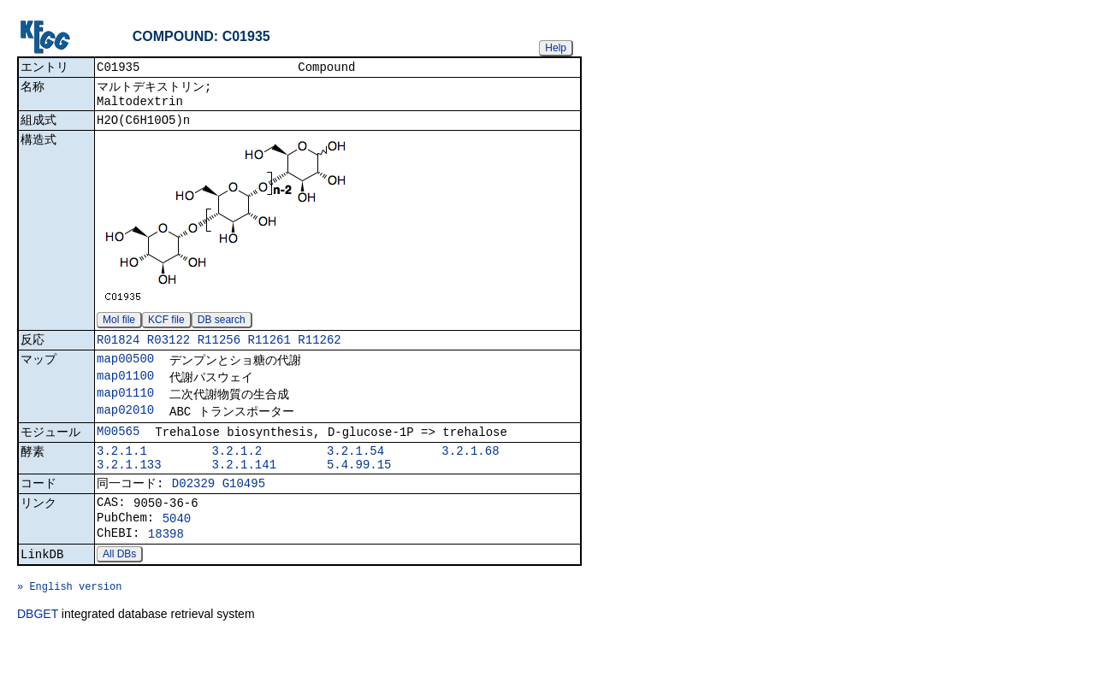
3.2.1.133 (129, 489)
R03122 (168, 351)
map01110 (125, 409)
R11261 (268, 351)
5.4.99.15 (359, 489)
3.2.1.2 (236, 473)
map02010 (125, 428)
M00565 (118, 451)
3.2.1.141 (243, 489)
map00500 (125, 371)
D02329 (193, 511)
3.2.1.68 (470, 473)
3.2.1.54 (355, 473)
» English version (69, 628)
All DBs (119, 592)
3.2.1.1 (122, 473)
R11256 (219, 351)
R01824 (118, 351)
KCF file (166, 329)
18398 (166, 569)
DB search (222, 329)
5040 (177, 551)
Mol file (119, 329)
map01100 (125, 390)
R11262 (319, 351)
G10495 (243, 511)
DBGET (37, 659)
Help (555, 48)
